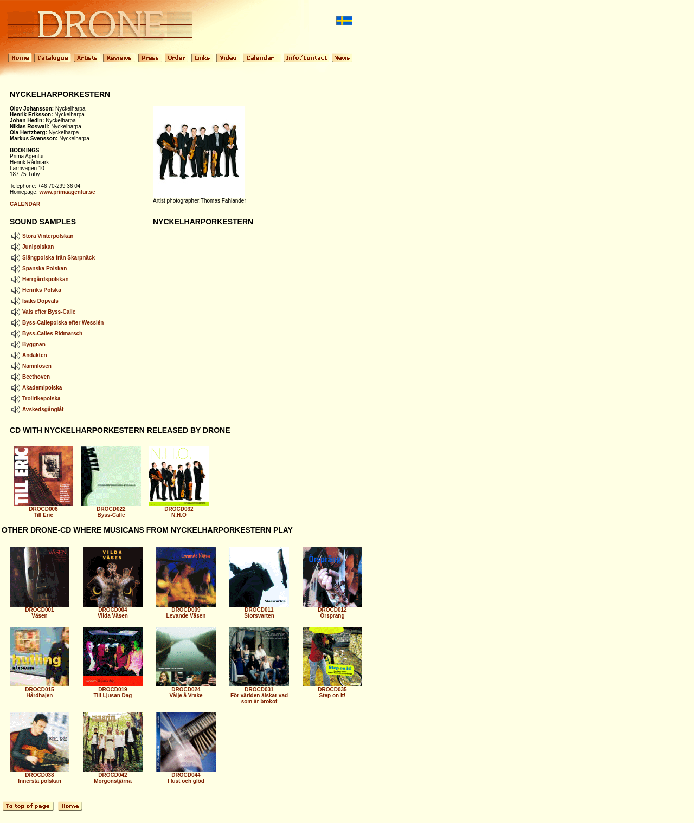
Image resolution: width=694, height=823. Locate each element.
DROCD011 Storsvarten (259, 610)
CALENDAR (25, 204)
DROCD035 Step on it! (332, 690)
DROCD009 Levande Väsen (186, 610)
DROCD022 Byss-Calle (111, 509)
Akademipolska (36, 388)
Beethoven (30, 377)
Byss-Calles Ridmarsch (46, 333)
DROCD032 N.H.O (179, 509)
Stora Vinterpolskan (41, 236)
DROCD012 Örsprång (332, 610)
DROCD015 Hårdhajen (39, 690)
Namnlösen (31, 366)
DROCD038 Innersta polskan (39, 775)
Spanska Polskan (38, 268)
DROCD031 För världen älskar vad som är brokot (259, 693)
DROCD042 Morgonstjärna (113, 775)
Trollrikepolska (35, 398)
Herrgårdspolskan (39, 279)
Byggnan (28, 344)
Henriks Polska (35, 290)
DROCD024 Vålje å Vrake (186, 690)
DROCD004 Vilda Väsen (113, 610)
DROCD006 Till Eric (43, 509)
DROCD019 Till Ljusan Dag (113, 690)
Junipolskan (32, 247)
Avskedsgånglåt (36, 409)
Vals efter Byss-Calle (42, 312)
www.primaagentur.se (67, 192)
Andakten (28, 355)
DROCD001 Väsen (39, 610)
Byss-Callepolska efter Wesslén (57, 323)
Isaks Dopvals (34, 301)
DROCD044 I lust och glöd (186, 775)
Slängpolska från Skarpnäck (52, 258)
